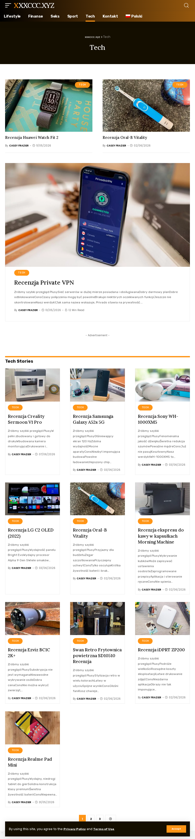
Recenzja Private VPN (45, 282)
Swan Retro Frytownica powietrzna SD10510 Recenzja (97, 654)
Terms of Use (107, 829)
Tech (82, 84)
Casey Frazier (19, 146)
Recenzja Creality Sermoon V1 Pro (26, 419)
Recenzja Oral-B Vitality (125, 137)
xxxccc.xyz (34, 5)
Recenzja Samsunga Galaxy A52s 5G (93, 419)
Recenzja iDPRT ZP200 (161, 648)
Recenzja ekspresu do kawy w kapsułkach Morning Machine (161, 535)
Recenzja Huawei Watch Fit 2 (31, 137)
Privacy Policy (75, 829)
